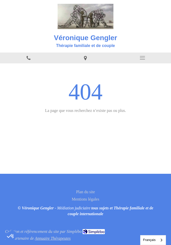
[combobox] (153, 240)
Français (149, 240)
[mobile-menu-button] (142, 58)
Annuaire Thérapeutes (53, 238)
